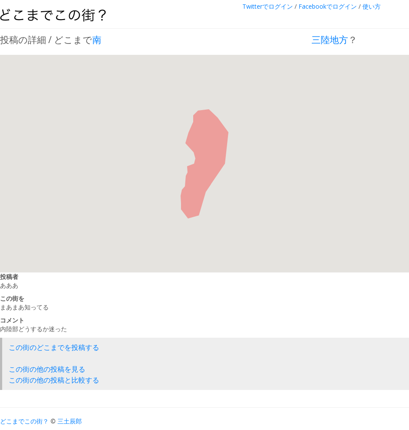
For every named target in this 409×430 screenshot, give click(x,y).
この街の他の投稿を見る (47, 369)
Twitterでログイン (267, 6)
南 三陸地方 (220, 40)
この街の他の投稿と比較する (54, 380)
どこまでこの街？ (24, 421)
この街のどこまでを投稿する (54, 347)
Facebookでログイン (327, 6)
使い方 (371, 6)
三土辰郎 (69, 421)
